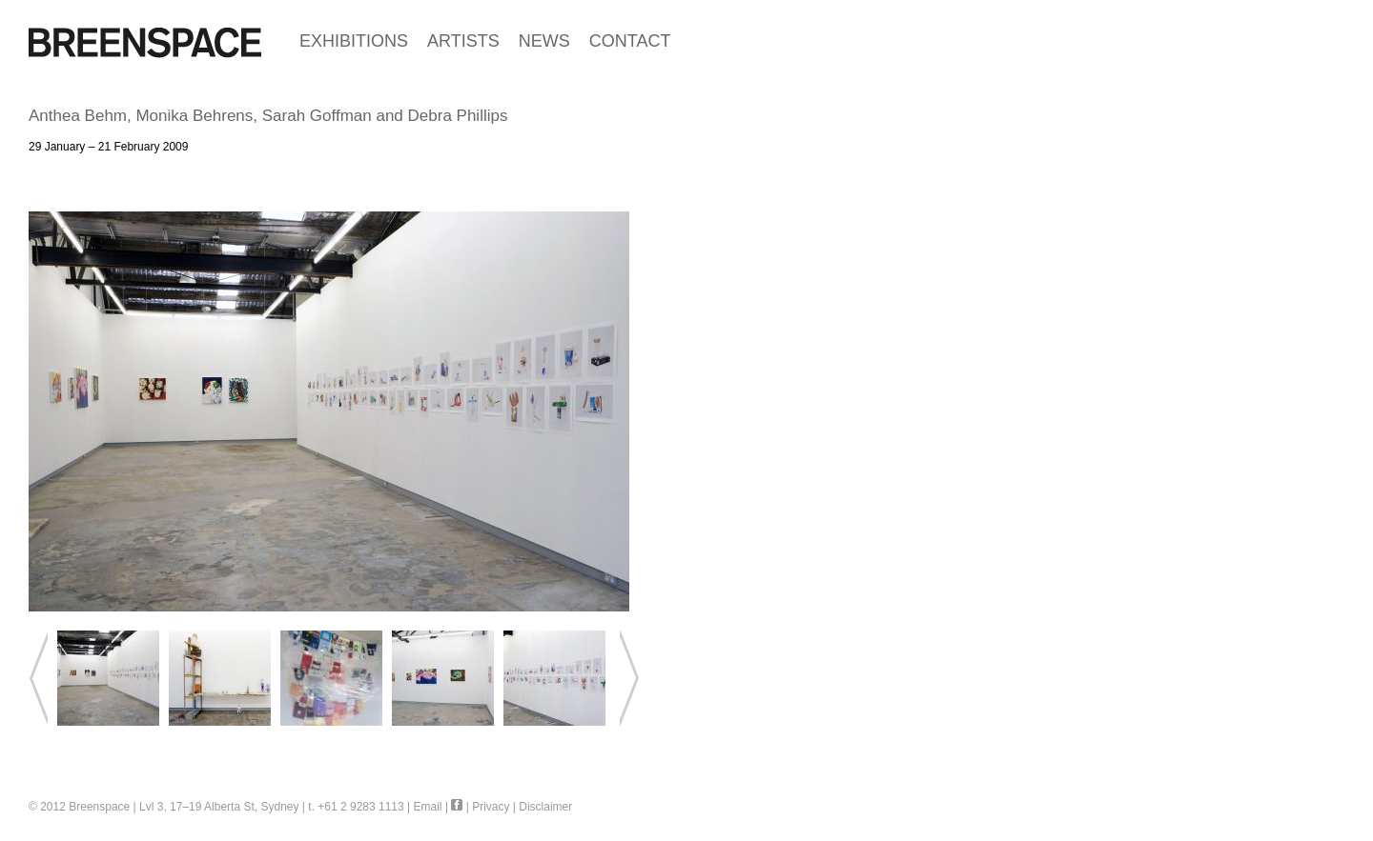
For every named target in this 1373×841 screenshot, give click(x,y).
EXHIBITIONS (353, 40)
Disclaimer (545, 806)
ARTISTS (463, 40)
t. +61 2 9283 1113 (355, 806)
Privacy (490, 806)
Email (428, 806)
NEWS (544, 40)
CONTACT (630, 40)
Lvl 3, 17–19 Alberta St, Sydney (218, 806)
